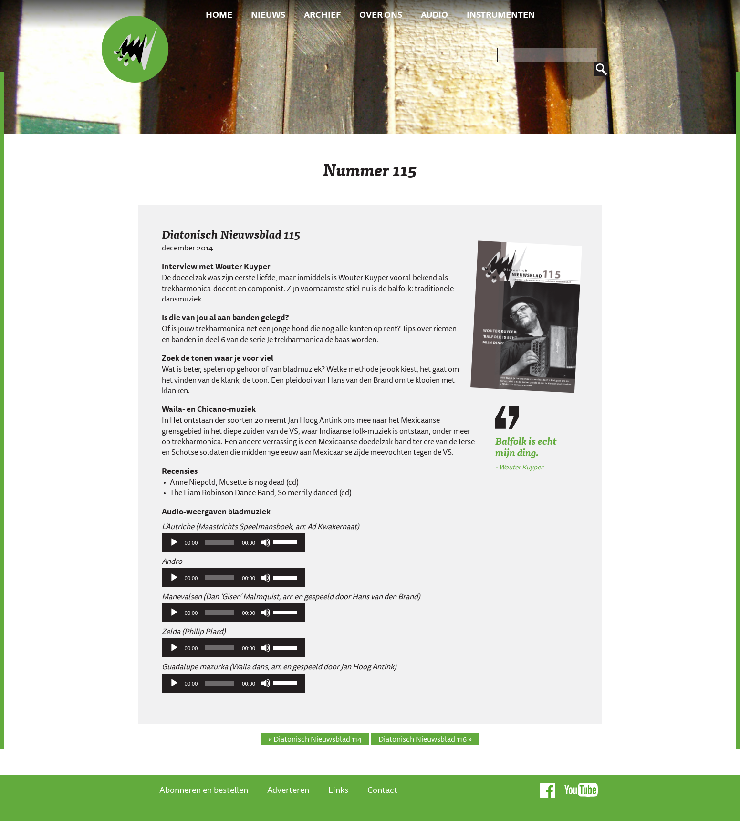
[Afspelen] (174, 542)
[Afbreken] (266, 542)
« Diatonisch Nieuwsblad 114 (315, 739)
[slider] (219, 542)
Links (338, 789)
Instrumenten (501, 14)
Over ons (380, 14)
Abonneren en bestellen (203, 789)
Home (219, 14)
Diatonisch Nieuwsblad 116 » (425, 739)
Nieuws (268, 14)
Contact (382, 789)
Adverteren (288, 789)
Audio (434, 14)
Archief (322, 14)
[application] (233, 542)
